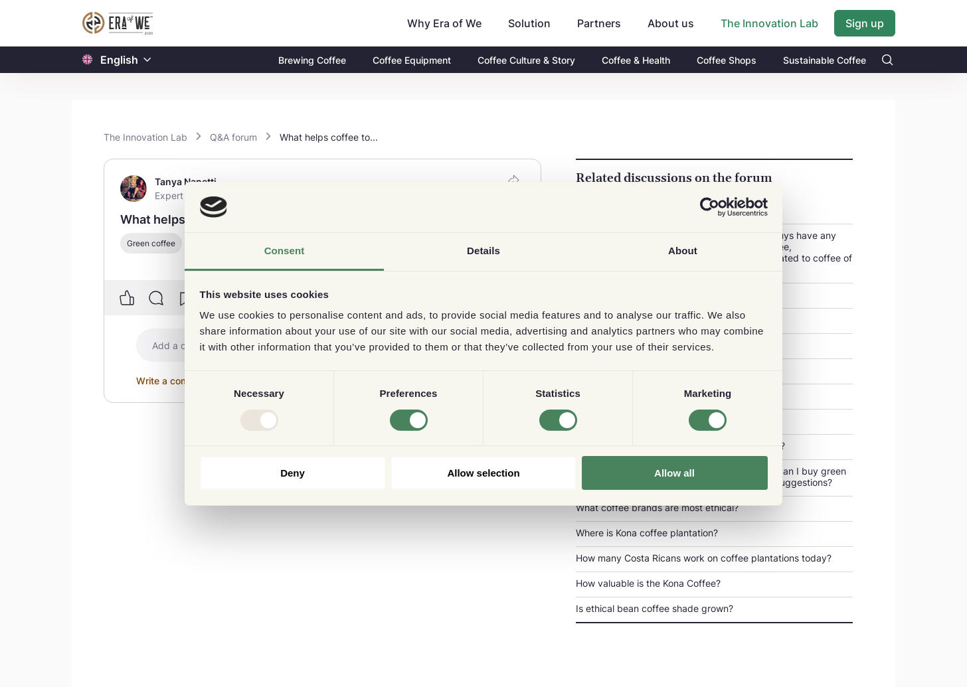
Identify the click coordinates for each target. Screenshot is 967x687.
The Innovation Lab (769, 23)
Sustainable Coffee (824, 60)
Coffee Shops (726, 60)
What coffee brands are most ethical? (657, 507)
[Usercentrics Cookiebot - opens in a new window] (710, 207)
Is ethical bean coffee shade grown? (654, 608)
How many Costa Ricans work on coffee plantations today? (704, 558)
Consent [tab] (284, 250)
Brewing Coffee (312, 60)
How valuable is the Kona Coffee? (648, 583)
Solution (529, 23)
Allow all (674, 473)
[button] (147, 60)
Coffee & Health (636, 60)
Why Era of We (444, 23)
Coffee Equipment (412, 60)
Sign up (864, 23)
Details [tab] (483, 250)
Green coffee (151, 243)
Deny (292, 473)
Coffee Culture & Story (526, 60)
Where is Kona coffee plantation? (647, 532)
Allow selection (483, 473)
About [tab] (682, 250)
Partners (599, 23)
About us (671, 23)
